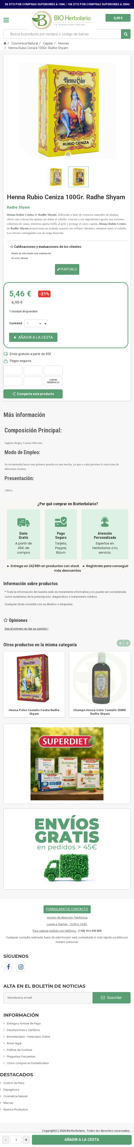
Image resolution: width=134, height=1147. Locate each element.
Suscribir (111, 997)
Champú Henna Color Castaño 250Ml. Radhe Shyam (100, 711)
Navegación (6, 20)
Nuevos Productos (15, 1109)
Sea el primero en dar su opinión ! (26, 628)
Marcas (8, 1103)
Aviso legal (14, 1043)
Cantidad (15, 323)
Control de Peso (13, 1083)
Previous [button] (120, 643)
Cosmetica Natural (15, 1096)
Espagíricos (11, 1089)
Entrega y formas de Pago (24, 1023)
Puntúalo (67, 269)
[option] (34, 684)
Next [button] (127, 643)
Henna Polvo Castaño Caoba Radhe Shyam (34, 711)
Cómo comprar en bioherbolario (28, 1063)
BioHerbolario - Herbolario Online (28, 1036)
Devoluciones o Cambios (23, 1030)
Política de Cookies (19, 1050)
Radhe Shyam (18, 207)
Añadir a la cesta (81, 1139)
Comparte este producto (33, 394)
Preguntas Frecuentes (21, 1056)
